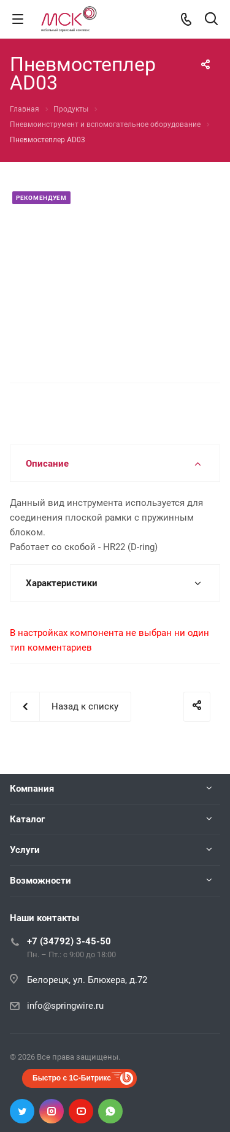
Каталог (27, 819)
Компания (32, 788)
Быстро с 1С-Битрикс (72, 1078)
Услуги (25, 849)
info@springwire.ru (65, 1005)
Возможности (40, 880)
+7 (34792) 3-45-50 (69, 941)
